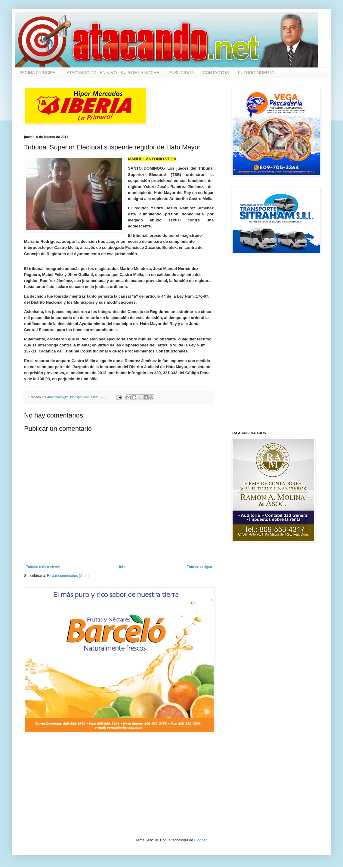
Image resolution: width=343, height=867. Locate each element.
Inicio (123, 567)
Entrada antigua (199, 567)
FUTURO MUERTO (256, 72)
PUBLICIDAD (181, 72)
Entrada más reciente (43, 567)
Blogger (200, 840)
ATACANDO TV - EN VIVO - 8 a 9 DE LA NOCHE (113, 72)
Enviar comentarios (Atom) (68, 576)
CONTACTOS (216, 72)
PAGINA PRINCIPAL (38, 72)
